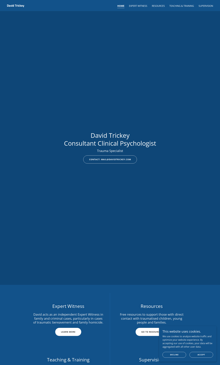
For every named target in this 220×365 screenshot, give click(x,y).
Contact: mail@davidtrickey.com (110, 159)
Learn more (68, 331)
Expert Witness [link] (138, 5)
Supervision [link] (206, 5)
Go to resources (151, 331)
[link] (15, 5)
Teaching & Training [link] (181, 5)
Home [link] (120, 5)
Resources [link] (158, 5)
